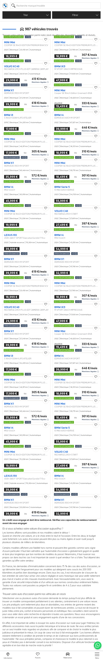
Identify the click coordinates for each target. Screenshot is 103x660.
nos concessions (76, 617)
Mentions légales (90, 58)
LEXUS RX (10, 235)
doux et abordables (50, 604)
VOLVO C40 (61, 211)
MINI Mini (9, 42)
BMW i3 (8, 115)
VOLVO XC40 (11, 66)
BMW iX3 (59, 66)
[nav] (97, 656)
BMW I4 (59, 115)
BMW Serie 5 (62, 187)
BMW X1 (9, 90)
